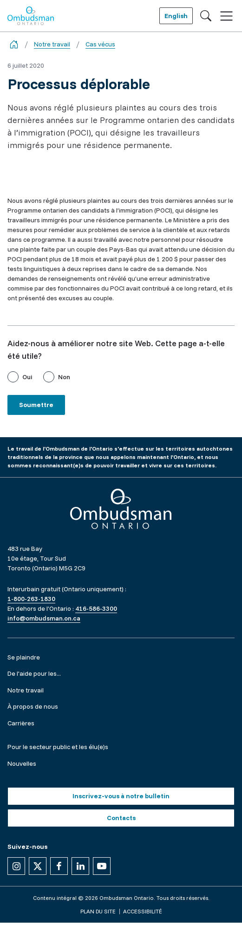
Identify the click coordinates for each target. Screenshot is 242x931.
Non (64, 377)
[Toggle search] (205, 16)
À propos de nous (32, 706)
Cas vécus (100, 44)
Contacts (121, 818)
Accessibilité (142, 911)
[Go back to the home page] (13, 44)
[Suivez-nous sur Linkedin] (80, 866)
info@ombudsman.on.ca (43, 618)
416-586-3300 (96, 608)
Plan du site (98, 911)
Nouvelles (21, 763)
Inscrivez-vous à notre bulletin (121, 796)
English (176, 16)
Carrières (20, 723)
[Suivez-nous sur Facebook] (59, 866)
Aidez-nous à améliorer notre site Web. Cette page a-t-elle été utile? (116, 349)
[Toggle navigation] (226, 16)
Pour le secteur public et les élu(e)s (57, 747)
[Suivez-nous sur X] (37, 866)
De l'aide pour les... (34, 673)
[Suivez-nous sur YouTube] (102, 866)
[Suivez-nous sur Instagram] (16, 866)
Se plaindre (23, 657)
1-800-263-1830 (31, 599)
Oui (27, 377)
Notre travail (52, 44)
